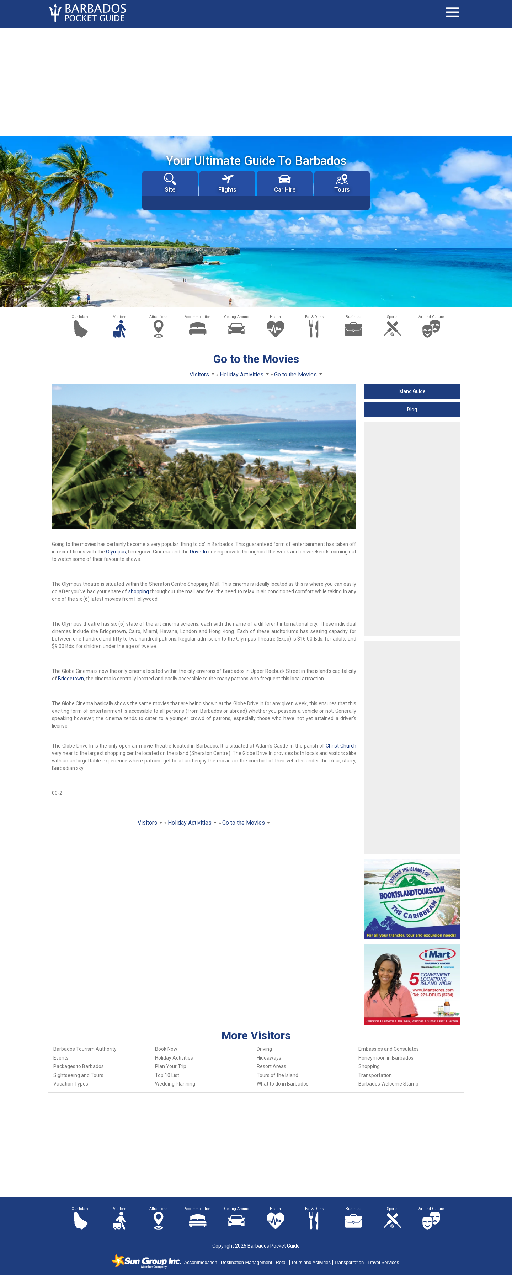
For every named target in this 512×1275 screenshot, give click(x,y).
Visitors (119, 317)
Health (275, 317)
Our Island (80, 317)
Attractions (158, 317)
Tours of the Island (277, 1075)
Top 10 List (167, 1075)
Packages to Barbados (78, 1066)
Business (354, 317)
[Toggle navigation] (452, 12)
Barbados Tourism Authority (85, 1049)
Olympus (116, 552)
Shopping (369, 1066)
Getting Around (236, 317)
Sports (392, 317)
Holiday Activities (174, 1058)
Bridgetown (71, 678)
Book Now (166, 1049)
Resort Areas (271, 1066)
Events (61, 1058)
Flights (227, 183)
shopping (138, 591)
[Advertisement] (256, 82)
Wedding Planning (175, 1084)
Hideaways (269, 1058)
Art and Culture (431, 317)
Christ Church (341, 746)
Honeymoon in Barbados (386, 1058)
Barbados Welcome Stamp (388, 1084)
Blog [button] (412, 409)
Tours (342, 183)
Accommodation (198, 317)
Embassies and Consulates (388, 1049)
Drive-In (198, 552)
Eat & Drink (314, 317)
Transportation (375, 1075)
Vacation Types (70, 1084)
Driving (264, 1049)
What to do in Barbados (283, 1084)
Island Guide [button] (412, 391)
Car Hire (284, 183)
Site (170, 183)
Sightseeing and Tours (78, 1075)
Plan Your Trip (170, 1066)
